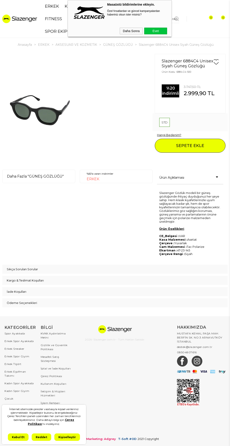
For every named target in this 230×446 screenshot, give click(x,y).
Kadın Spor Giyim (16, 391)
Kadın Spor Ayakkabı (19, 383)
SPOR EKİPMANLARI (65, 31)
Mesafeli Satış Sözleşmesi (50, 359)
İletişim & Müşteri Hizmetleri (53, 393)
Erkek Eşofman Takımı (15, 373)
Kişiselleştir (67, 437)
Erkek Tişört (12, 364)
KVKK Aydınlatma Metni (53, 335)
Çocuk (8, 398)
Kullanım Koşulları (53, 383)
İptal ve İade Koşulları (56, 368)
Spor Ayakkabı (14, 333)
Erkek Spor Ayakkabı (19, 341)
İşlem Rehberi (50, 403)
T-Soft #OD (127, 438)
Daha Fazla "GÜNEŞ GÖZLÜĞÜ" (35, 176)
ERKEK (52, 6)
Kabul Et (18, 437)
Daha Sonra (131, 31)
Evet (156, 31)
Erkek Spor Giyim (16, 356)
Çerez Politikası (51, 376)
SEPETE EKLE (190, 145)
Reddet (41, 437)
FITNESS (53, 18)
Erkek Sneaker (14, 348)
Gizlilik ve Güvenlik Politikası (54, 347)
